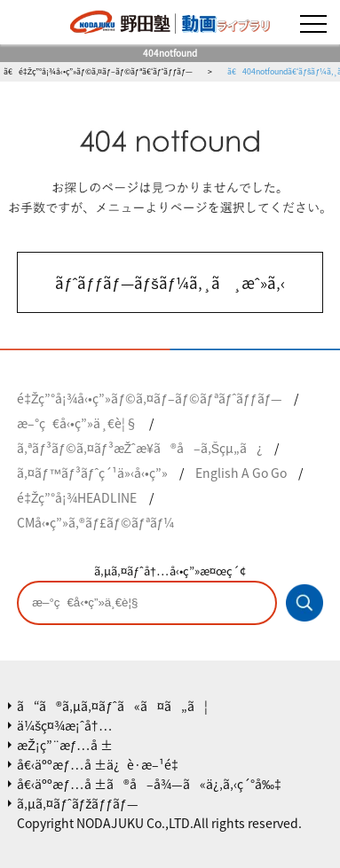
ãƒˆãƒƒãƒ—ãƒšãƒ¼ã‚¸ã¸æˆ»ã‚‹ (170, 282)
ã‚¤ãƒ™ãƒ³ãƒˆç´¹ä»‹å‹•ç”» (92, 472)
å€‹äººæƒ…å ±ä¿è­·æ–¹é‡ (101, 764)
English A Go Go (241, 472)
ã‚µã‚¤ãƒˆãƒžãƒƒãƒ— (77, 803)
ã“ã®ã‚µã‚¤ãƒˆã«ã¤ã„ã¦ (112, 706)
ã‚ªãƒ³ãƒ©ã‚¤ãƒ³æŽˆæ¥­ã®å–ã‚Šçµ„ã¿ (140, 448)
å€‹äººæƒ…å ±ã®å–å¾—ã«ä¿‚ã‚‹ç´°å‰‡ (149, 784)
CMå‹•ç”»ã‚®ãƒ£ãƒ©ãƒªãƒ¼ (95, 522)
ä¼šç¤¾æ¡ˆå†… (64, 725)
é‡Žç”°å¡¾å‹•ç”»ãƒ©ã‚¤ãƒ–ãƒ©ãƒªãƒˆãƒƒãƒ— (149, 398)
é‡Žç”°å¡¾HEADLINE (77, 497)
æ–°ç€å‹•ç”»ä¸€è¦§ (77, 423)
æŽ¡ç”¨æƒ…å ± (65, 745)
